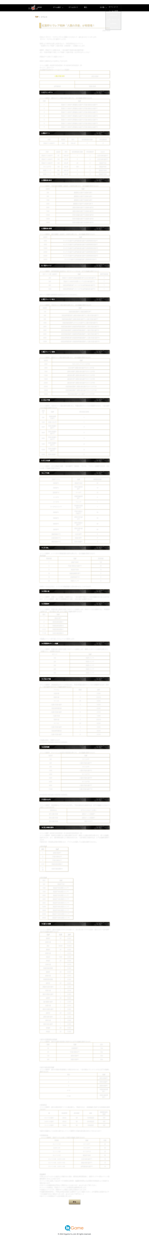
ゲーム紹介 (65, 8)
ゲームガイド (82, 8)
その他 (115, 8)
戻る (74, 1202)
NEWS (49, 8)
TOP (36, 17)
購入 (99, 8)
